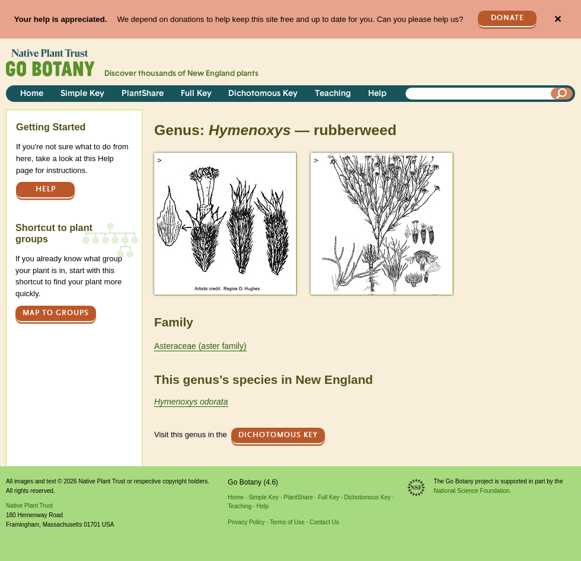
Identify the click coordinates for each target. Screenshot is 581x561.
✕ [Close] (557, 19)
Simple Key (82, 93)
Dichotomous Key (263, 93)
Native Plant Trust (29, 505)
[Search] (562, 94)
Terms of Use (287, 522)
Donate (507, 18)
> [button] (159, 160)
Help (377, 93)
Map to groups (56, 313)
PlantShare (143, 93)
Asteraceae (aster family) (200, 346)
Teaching (333, 93)
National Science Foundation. (473, 491)
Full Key (196, 93)
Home (31, 93)
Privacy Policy (246, 522)
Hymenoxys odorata (191, 401)
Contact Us (324, 522)
